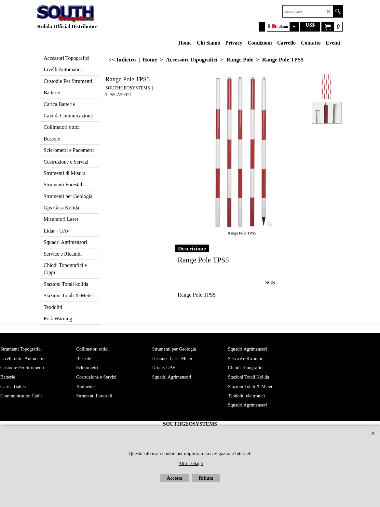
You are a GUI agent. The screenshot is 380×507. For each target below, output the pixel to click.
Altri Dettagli (191, 463)
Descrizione (192, 248)
